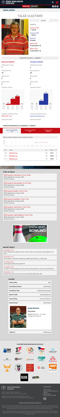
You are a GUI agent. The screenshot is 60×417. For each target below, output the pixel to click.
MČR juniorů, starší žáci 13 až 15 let (17, 207)
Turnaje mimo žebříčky (48, 130)
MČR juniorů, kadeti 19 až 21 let (15, 191)
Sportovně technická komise (50, 391)
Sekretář (45, 392)
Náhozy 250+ (34, 49)
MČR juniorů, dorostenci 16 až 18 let (17, 175)
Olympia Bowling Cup (37, 116)
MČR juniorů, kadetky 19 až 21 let (16, 199)
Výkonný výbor (47, 389)
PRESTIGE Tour (7, 116)
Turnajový (34, 6)
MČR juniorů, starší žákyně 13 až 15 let (18, 215)
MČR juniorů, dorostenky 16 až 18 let (17, 183)
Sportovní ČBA (34, 28)
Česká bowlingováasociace (13, 388)
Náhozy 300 (33, 43)
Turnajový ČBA (34, 33)
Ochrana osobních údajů (49, 395)
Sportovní (26, 6)
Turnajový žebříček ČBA (30, 130)
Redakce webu (47, 394)
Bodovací (33, 38)
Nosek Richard (33, 308)
